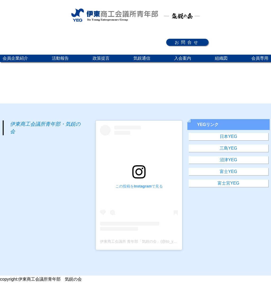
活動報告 (60, 58)
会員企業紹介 (15, 58)
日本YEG (228, 136)
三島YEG (228, 148)
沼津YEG (228, 160)
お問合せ (187, 42)
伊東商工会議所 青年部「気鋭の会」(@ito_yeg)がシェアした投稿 (154, 241)
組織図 (221, 58)
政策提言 (101, 58)
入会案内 (182, 58)
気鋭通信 (141, 58)
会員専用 (259, 58)
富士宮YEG (228, 183)
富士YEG (228, 171)
